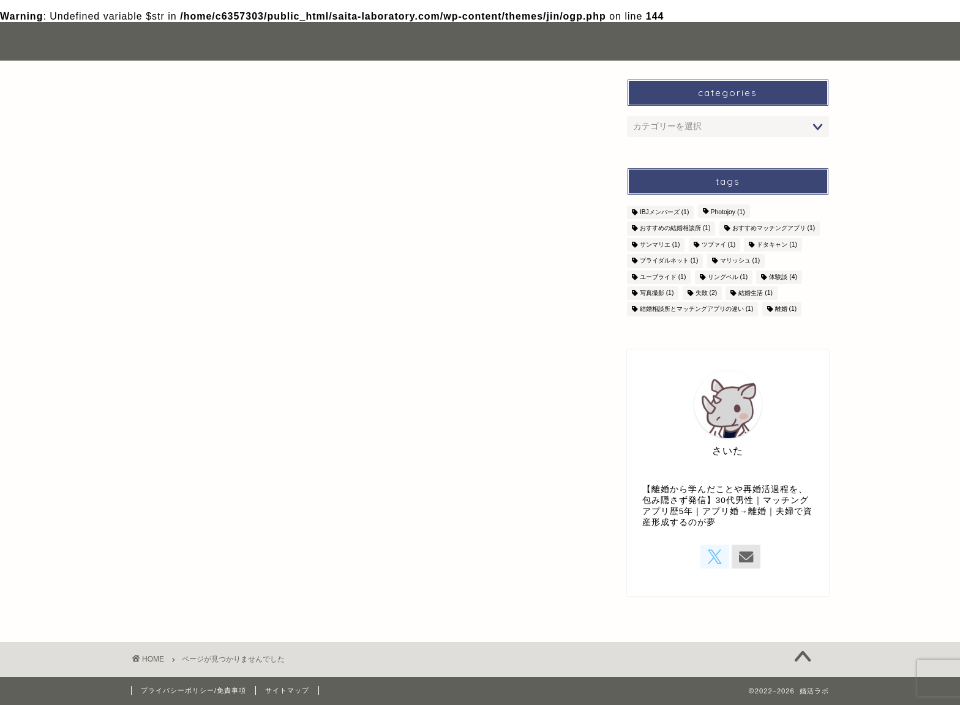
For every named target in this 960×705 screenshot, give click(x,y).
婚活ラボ (158, 41)
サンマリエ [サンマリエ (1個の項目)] (660, 244)
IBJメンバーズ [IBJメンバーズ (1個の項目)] (664, 212)
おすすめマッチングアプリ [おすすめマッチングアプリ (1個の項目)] (774, 228)
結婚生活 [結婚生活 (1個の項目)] (755, 292)
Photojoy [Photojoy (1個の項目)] (728, 212)
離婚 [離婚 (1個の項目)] (786, 309)
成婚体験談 (188, 544)
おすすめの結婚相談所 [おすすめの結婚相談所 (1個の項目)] (675, 228)
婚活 (172, 527)
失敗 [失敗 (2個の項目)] (707, 292)
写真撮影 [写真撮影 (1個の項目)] (657, 292)
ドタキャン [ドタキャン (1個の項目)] (777, 244)
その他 (177, 511)
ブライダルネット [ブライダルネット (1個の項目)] (669, 261)
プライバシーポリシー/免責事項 (193, 690)
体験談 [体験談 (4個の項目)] (783, 277)
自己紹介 (657, 41)
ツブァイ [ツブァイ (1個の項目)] (719, 244)
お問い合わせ (734, 41)
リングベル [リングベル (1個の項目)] (728, 277)
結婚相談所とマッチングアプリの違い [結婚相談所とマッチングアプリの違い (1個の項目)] (697, 309)
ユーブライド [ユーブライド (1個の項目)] (663, 277)
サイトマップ (287, 690)
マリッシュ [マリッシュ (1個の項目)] (740, 261)
